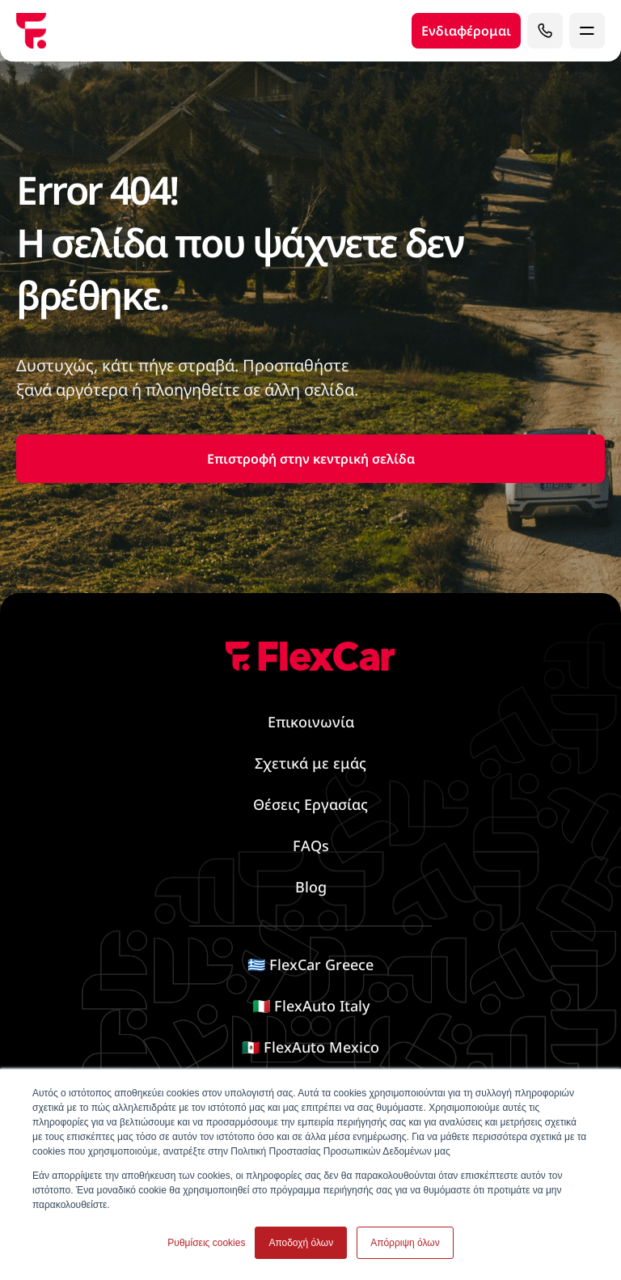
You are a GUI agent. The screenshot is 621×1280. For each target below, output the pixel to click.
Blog (311, 886)
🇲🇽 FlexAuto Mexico (310, 1047)
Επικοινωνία (311, 721)
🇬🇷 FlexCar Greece (310, 964)
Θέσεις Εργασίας (310, 804)
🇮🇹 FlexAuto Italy (311, 1005)
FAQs (311, 845)
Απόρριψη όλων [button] (404, 1242)
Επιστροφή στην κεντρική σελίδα (311, 459)
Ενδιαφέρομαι (466, 31)
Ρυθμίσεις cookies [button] (206, 1242)
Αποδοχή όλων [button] (300, 1242)
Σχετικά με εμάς (310, 763)
